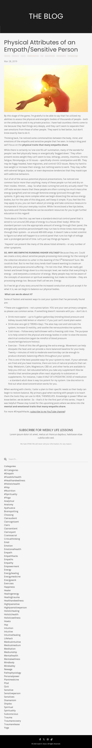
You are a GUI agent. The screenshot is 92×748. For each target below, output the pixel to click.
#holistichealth (12, 483)
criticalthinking (12, 538)
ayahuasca (9, 507)
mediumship (10, 652)
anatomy (7, 56)
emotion (8, 545)
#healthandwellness (14, 480)
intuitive (8, 631)
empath (23, 56)
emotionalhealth (12, 549)
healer (7, 590)
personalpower (11, 676)
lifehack (8, 638)
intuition (8, 628)
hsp (42, 56)
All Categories (11, 470)
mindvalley (9, 665)
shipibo (8, 703)
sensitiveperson (12, 693)
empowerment (11, 566)
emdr (7, 542)
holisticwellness (12, 617)
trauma (8, 717)
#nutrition (9, 490)
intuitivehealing (12, 635)
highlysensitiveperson (15, 607)
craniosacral (10, 535)
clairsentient (10, 528)
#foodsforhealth (12, 477)
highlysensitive (12, 604)
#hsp (7, 487)
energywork (10, 580)
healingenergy (11, 593)
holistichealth (11, 614)
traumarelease (12, 724)
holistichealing (11, 610)
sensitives (9, 696)
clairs (7, 525)
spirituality (10, 710)
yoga (6, 727)
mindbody (9, 662)
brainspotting (11, 511)
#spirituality (10, 494)
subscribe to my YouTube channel (47, 411)
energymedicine (12, 576)
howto (7, 621)
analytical (9, 501)
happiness (9, 586)
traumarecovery (12, 720)
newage (8, 669)
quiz (6, 686)
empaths (8, 559)
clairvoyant (15, 56)
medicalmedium (61, 56)
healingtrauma (12, 597)
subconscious (11, 714)
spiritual (8, 707)
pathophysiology (72, 56)
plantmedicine (11, 679)
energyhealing (11, 573)
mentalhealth (11, 655)
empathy (8, 562)
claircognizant (11, 521)
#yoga (7, 497)
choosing (8, 514)
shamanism (10, 700)
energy (7, 569)
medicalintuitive (49, 56)
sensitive (8, 690)
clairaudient (10, 518)
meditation (10, 648)
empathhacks (11, 556)
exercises (9, 583)
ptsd (6, 683)
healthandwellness (33, 56)
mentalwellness (12, 659)
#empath (9, 473)
